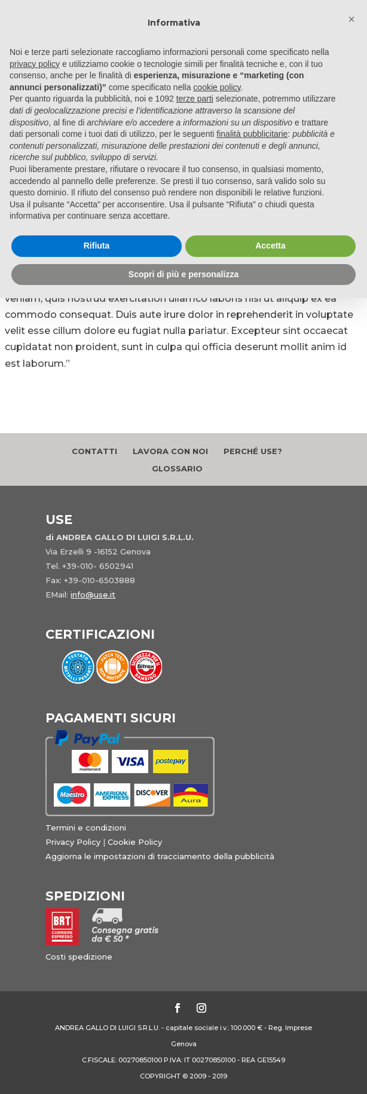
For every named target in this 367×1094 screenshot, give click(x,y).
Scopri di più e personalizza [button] (183, 274)
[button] (351, 19)
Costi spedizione (78, 956)
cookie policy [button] (216, 87)
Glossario (177, 468)
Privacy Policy (72, 842)
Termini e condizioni (85, 827)
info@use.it (93, 594)
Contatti (94, 451)
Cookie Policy (135, 842)
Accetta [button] (270, 245)
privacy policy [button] (35, 64)
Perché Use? (253, 451)
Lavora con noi (170, 451)
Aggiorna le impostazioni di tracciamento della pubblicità (159, 856)
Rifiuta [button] (97, 245)
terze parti (194, 98)
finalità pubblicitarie (252, 134)
